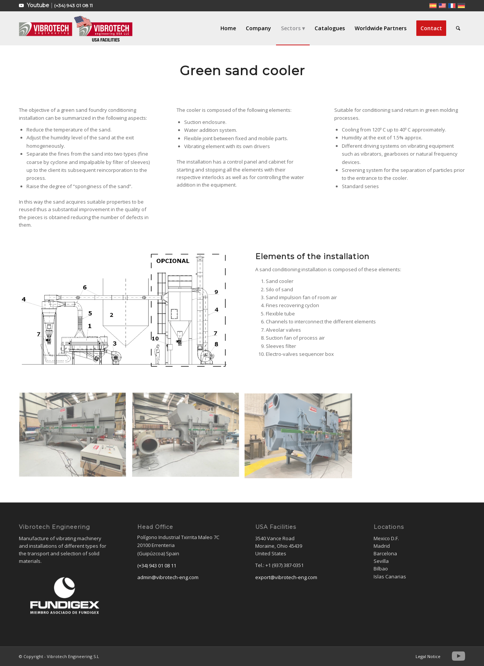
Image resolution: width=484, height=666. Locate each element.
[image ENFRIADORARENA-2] (188, 438)
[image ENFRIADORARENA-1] (75, 438)
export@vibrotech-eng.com (286, 577)
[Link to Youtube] (21, 5)
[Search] (458, 28)
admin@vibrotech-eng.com (168, 577)
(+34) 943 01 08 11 (73, 5)
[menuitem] (228, 28)
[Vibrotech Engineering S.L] (75, 28)
